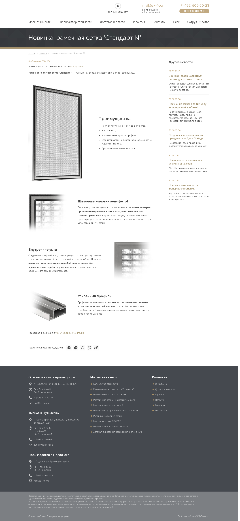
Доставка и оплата (112, 22)
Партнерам (161, 410)
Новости (43, 53)
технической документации (69, 333)
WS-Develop (202, 516)
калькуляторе (77, 66)
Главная (31, 53)
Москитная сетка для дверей (108, 405)
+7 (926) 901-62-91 (43, 439)
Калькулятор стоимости (76, 22)
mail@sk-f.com (153, 5)
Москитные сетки (40, 22)
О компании (161, 384)
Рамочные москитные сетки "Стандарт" (113, 389)
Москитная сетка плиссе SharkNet (111, 426)
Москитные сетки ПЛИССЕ (107, 421)
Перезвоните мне (194, 11)
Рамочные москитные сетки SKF (109, 394)
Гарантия (139, 22)
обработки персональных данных (98, 496)
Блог (176, 22)
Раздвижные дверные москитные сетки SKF (115, 410)
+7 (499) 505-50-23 (194, 5)
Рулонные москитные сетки (107, 416)
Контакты (159, 22)
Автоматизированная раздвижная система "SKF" (118, 432)
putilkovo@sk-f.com (43, 445)
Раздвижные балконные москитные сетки (114, 400)
